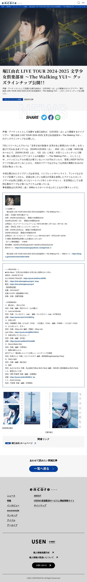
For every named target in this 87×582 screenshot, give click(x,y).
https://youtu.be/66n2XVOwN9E (22, 341)
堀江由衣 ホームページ (22, 443)
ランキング (12, 515)
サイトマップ (40, 505)
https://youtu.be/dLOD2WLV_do (22, 377)
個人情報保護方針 (41, 553)
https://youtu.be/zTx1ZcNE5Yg (22, 317)
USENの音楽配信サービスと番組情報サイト (54, 501)
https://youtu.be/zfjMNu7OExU (27, 332)
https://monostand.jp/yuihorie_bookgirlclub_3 (33, 248)
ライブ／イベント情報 (20, 6)
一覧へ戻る (41, 469)
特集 (9, 501)
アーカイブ (12, 525)
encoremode (13, 510)
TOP (2, 6)
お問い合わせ (41, 565)
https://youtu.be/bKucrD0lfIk (35, 278)
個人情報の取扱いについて (41, 557)
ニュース (11, 496)
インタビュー (13, 505)
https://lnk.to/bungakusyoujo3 (22, 284)
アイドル (11, 520)
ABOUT (37, 496)
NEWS (8, 6)
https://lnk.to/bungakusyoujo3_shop (24, 281)
